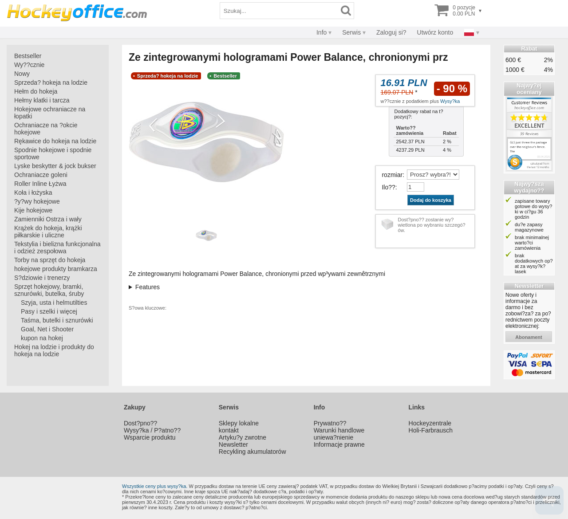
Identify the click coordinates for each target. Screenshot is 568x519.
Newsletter (233, 444)
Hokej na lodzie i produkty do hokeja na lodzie (54, 350)
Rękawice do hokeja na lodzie (55, 141)
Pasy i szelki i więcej (49, 311)
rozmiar (392, 174)
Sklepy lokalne (239, 423)
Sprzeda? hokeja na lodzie (50, 82)
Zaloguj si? (391, 32)
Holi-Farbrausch (431, 430)
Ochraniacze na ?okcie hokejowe (45, 129)
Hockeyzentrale (430, 423)
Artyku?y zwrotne (242, 437)
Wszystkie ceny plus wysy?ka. (154, 486)
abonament (528, 337)
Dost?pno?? (141, 423)
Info (321, 32)
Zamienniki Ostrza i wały (48, 219)
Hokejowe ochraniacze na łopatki (49, 113)
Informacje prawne (339, 444)
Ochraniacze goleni (40, 174)
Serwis (351, 32)
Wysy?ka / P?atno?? (152, 430)
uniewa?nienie (334, 437)
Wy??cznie (29, 64)
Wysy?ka (450, 101)
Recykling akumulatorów (252, 451)
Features (147, 287)
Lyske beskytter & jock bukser (55, 165)
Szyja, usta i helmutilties (54, 302)
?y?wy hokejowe (37, 201)
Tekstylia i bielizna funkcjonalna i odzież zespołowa (57, 247)
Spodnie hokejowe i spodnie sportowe (52, 153)
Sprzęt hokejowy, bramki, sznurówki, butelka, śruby (49, 290)
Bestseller (27, 55)
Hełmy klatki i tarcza (41, 100)
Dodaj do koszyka (430, 200)
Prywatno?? (330, 423)
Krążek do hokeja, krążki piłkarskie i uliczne (48, 231)
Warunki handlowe (339, 430)
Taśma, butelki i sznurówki (57, 320)
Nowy (22, 73)
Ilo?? (388, 187)
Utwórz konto (435, 32)
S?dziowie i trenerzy (42, 277)
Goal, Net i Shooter (47, 329)
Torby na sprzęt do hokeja (49, 259)
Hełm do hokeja (35, 91)
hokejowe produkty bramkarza (55, 268)
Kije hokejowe (33, 210)
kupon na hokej (42, 338)
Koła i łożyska (33, 192)
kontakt (229, 430)
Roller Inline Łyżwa (40, 183)
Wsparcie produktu (150, 437)
